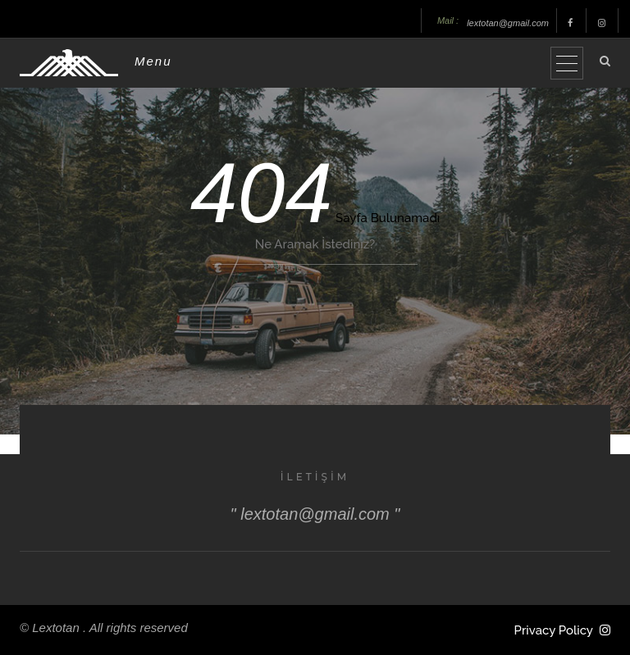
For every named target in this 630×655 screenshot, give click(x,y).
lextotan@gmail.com (508, 23)
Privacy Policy (553, 630)
